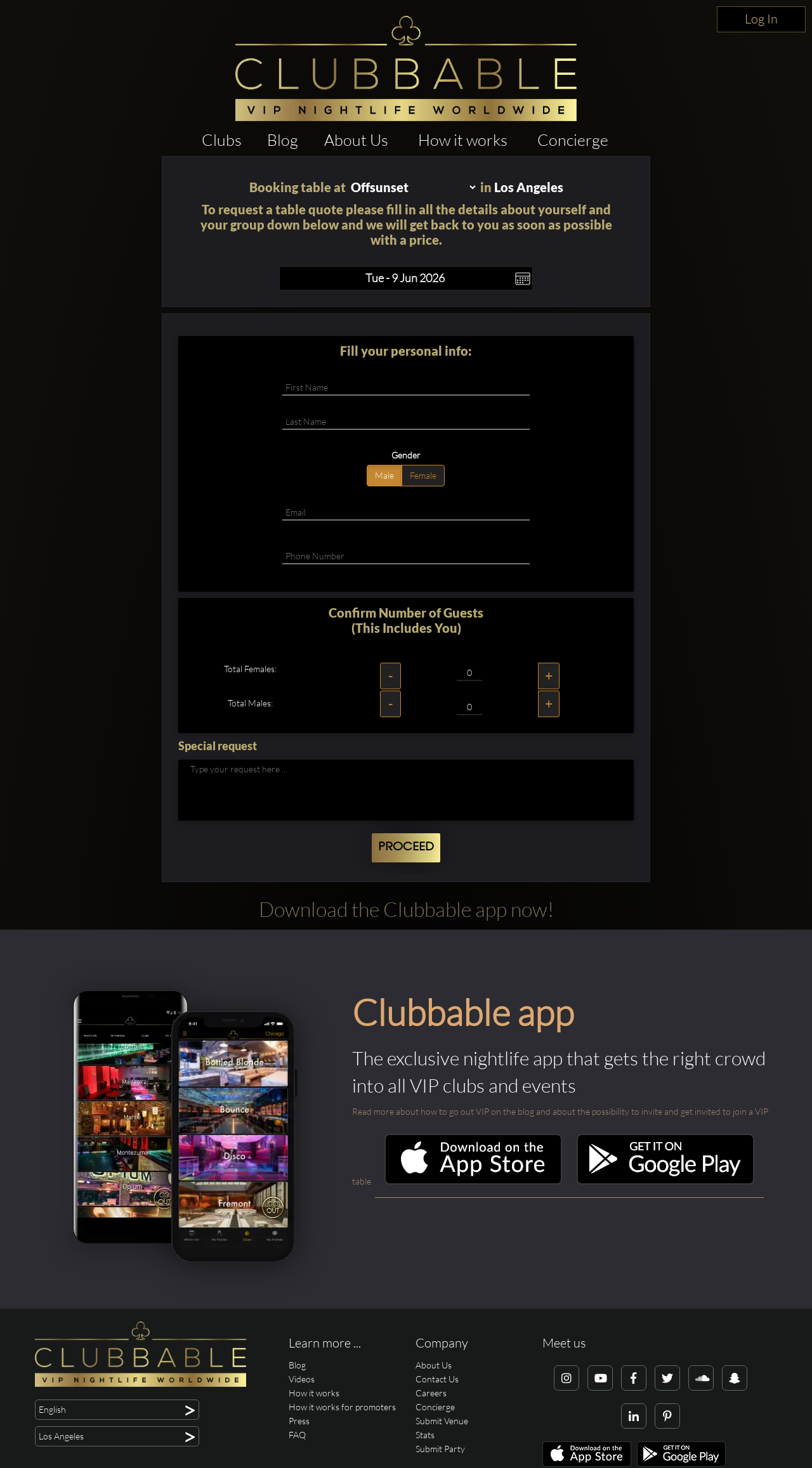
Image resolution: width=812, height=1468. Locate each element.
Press (299, 1420)
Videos (302, 1379)
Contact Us (437, 1379)
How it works (463, 140)
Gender (406, 455)
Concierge (572, 140)
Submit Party (440, 1448)
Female (423, 475)
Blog (282, 140)
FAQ (297, 1434)
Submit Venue (442, 1420)
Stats (425, 1434)
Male (384, 475)
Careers (431, 1392)
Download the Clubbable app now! (406, 909)
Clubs (222, 140)
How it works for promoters (342, 1406)
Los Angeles (528, 187)
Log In (761, 19)
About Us (356, 140)
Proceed (406, 847)
